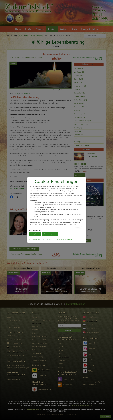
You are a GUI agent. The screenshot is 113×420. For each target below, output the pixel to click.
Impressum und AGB (36, 239)
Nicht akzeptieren (50, 234)
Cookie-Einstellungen (65, 239)
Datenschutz (50, 239)
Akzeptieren (35, 234)
